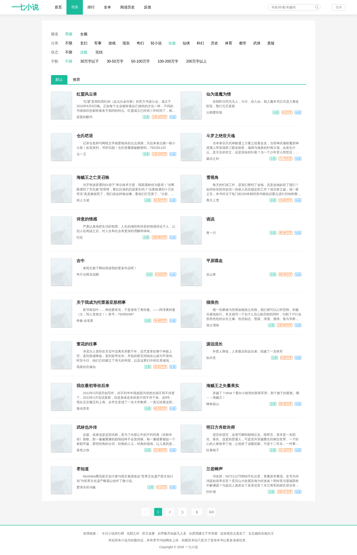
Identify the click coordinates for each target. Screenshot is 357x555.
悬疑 (271, 43)
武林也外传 (86, 427)
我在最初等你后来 (92, 385)
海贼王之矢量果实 (222, 385)
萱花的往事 (86, 344)
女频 (83, 34)
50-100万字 (140, 61)
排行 (91, 7)
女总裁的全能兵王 (261, 533)
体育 (228, 43)
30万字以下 (89, 61)
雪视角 (212, 177)
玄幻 (83, 43)
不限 (68, 43)
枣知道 (82, 469)
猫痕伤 (212, 302)
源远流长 (214, 344)
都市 (242, 43)
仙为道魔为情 (218, 94)
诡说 (210, 219)
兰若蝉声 (214, 469)
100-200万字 (168, 61)
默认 (59, 79)
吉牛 (80, 260)
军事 (98, 43)
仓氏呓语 (84, 136)
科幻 (200, 43)
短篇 (172, 43)
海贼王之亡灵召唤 (92, 177)
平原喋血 (214, 260)
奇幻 (140, 43)
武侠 (256, 43)
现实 (126, 43)
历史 (214, 43)
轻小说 (156, 43)
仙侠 (186, 43)
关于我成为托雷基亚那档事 (101, 302)
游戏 (112, 43)
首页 (58, 7)
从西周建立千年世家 (203, 533)
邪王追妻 (148, 533)
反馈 (147, 7)
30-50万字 (115, 61)
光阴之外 (133, 533)
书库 (74, 7)
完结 (99, 52)
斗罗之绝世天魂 (220, 136)
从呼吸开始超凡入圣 (172, 533)
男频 (68, 34)
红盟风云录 (86, 94)
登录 (339, 7)
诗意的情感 (86, 219)
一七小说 (25, 7)
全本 (107, 7)
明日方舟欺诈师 (220, 427)
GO (211, 512)
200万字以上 (196, 61)
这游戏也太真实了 (233, 533)
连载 (83, 52)
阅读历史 (127, 7)
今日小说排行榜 (113, 533)
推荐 (76, 79)
